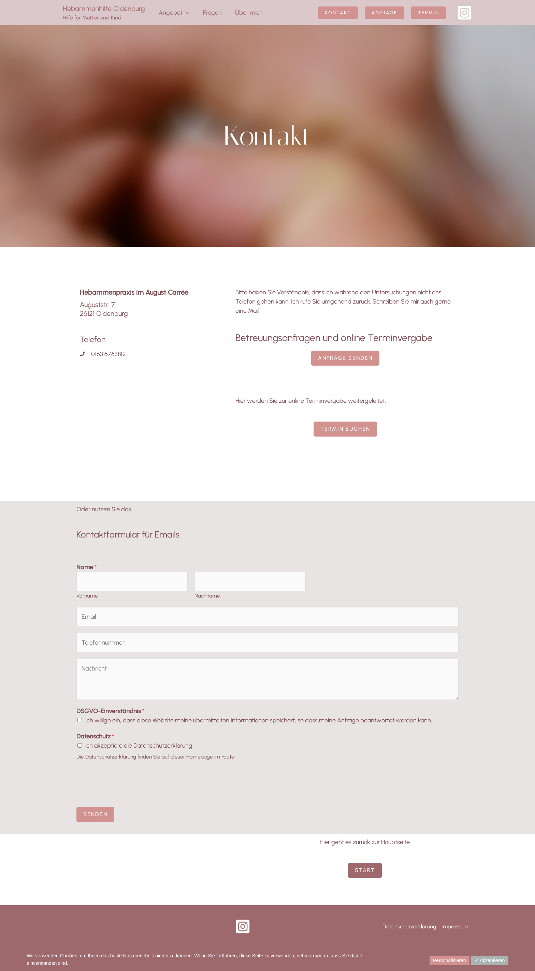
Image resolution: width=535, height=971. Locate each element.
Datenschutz (95, 736)
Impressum (455, 926)
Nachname (207, 595)
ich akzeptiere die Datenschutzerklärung (138, 745)
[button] (338, 12)
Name (86, 567)
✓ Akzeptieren (490, 960)
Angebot (170, 12)
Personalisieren (449, 960)
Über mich (246, 12)
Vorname (87, 595)
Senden (95, 814)
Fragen (210, 12)
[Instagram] (464, 12)
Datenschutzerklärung (409, 926)
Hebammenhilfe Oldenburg (104, 8)
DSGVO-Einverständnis (110, 711)
